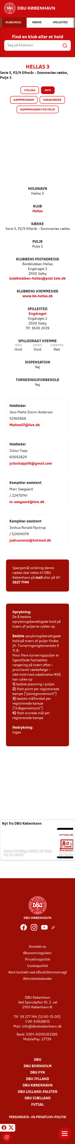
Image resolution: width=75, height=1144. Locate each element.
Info (48, 90)
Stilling (29, 90)
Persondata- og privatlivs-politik (37, 1117)
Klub (37, 206)
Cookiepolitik (37, 966)
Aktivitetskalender (37, 979)
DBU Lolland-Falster (37, 1092)
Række (37, 224)
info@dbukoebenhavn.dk (42, 1026)
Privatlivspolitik (37, 959)
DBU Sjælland (38, 1098)
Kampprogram (24, 100)
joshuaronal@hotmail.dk (30, 540)
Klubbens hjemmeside (37, 291)
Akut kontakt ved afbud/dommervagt (37, 972)
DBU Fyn (37, 1072)
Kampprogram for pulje (37, 109)
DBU (37, 1060)
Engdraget (38, 314)
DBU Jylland (37, 1079)
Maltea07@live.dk (24, 425)
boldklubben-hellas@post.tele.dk (37, 278)
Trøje (18, 345)
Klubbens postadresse (37, 259)
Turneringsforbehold (37, 380)
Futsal (37, 1105)
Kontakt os (37, 947)
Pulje (37, 242)
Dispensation (37, 362)
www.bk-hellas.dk (37, 296)
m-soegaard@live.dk (26, 502)
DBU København (38, 1085)
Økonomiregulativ (37, 953)
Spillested (37, 309)
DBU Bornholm (38, 1066)
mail (39, 578)
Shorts (37, 345)
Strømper (56, 345)
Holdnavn (37, 189)
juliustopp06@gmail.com (30, 463)
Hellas (37, 211)
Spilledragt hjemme (37, 341)
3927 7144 (20, 582)
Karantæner (52, 100)
